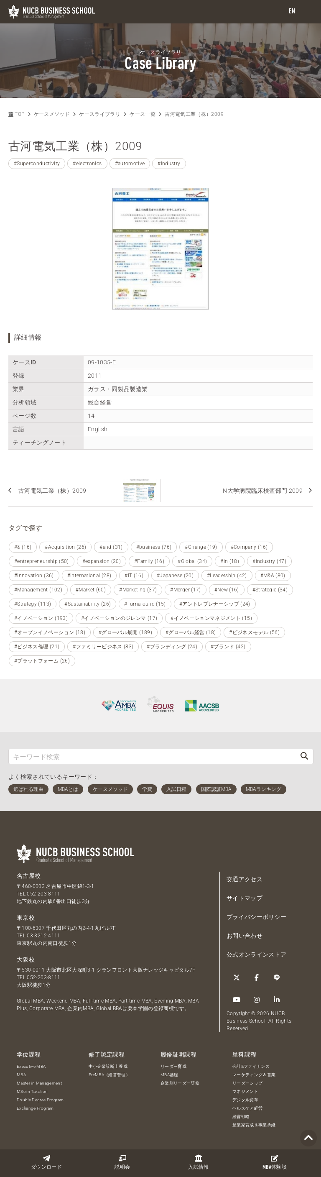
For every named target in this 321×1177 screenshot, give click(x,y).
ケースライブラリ (99, 114)
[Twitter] (237, 977)
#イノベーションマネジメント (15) (211, 618)
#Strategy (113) (32, 604)
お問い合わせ (244, 935)
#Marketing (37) (138, 590)
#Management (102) (38, 590)
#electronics (87, 163)
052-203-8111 (43, 894)
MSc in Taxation (32, 1091)
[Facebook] (257, 977)
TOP (16, 114)
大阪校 (26, 959)
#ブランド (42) (228, 647)
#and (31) (110, 547)
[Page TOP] (308, 1138)
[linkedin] (277, 1000)
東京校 (26, 917)
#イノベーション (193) (41, 618)
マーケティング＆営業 (254, 1074)
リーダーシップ (247, 1083)
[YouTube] (237, 1000)
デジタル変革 (245, 1100)
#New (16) (226, 590)
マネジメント (245, 1091)
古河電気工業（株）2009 (194, 114)
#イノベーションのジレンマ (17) (119, 618)
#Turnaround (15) (145, 604)
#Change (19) (201, 547)
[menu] (306, 12)
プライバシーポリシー (257, 916)
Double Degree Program (40, 1100)
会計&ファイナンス (251, 1066)
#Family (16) (149, 561)
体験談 (274, 1162)
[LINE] (277, 977)
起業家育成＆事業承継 (254, 1125)
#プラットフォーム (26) (42, 661)
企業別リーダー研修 (179, 1083)
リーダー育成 (173, 1066)
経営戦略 (241, 1116)
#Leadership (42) (227, 575)
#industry (169, 163)
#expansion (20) (101, 561)
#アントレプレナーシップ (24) (214, 604)
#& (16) (22, 547)
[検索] (304, 756)
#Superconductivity (37, 163)
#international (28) (89, 575)
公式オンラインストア (257, 954)
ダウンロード (46, 1162)
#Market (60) (91, 590)
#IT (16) (134, 575)
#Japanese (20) (175, 575)
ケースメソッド (52, 114)
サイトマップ (244, 898)
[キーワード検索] (152, 756)
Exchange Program (35, 1108)
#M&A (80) (272, 575)
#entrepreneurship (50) (41, 561)
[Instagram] (257, 1000)
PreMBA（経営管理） (109, 1074)
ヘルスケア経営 (247, 1108)
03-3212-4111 (43, 936)
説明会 (122, 1162)
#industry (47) (269, 561)
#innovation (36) (34, 575)
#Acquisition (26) (65, 547)
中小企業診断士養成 (108, 1066)
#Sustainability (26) (87, 604)
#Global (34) (192, 561)
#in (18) (229, 561)
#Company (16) (249, 547)
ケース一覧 (142, 114)
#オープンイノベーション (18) (49, 632)
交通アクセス (244, 879)
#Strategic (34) (270, 590)
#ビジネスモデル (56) (254, 632)
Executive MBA (31, 1066)
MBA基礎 (169, 1074)
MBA (21, 1074)
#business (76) (154, 547)
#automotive (130, 163)
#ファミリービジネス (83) (103, 647)
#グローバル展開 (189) (125, 632)
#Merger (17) (185, 590)
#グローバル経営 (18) (191, 632)
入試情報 (198, 1162)
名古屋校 (29, 876)
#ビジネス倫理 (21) (36, 647)
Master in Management (39, 1083)
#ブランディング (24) (172, 647)
